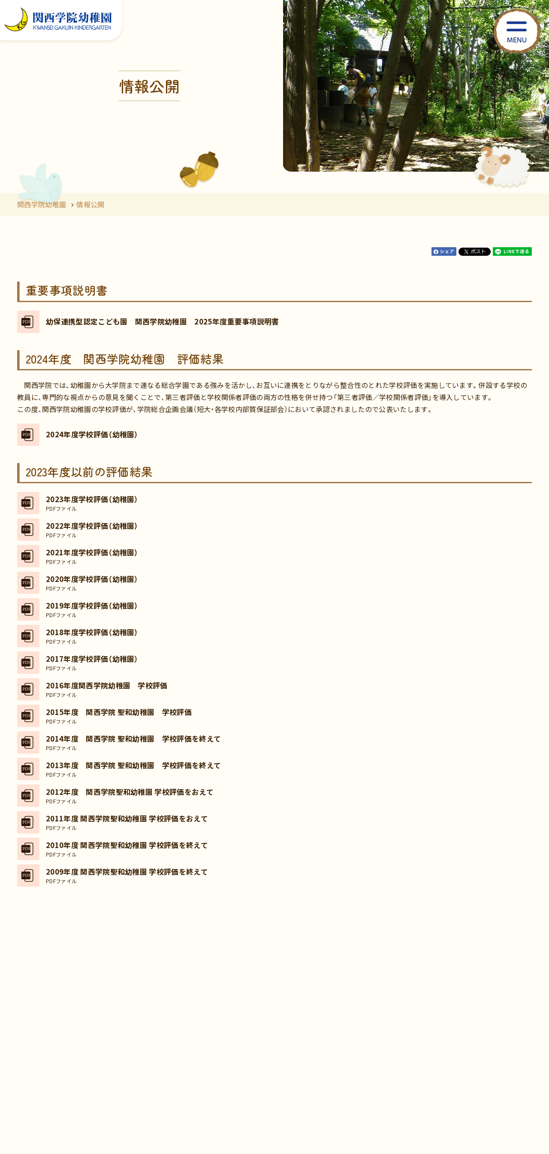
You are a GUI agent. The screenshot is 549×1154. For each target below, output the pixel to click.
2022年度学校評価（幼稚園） (92, 530)
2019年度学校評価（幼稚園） (92, 609)
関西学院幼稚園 (41, 204)
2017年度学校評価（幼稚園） (92, 663)
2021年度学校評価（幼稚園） (92, 556)
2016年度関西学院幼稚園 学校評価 (107, 689)
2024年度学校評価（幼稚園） (92, 434)
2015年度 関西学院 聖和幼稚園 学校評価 (119, 716)
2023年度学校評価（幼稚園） (92, 503)
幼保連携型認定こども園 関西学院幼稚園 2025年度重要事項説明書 (162, 321)
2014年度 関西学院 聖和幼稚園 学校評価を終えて (133, 742)
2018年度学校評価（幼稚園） (92, 636)
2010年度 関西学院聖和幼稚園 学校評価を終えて (127, 849)
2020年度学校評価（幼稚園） (92, 583)
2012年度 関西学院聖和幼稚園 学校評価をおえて (130, 796)
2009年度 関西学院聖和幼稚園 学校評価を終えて (127, 875)
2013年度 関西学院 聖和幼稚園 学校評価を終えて (133, 769)
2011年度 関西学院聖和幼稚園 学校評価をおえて (127, 822)
